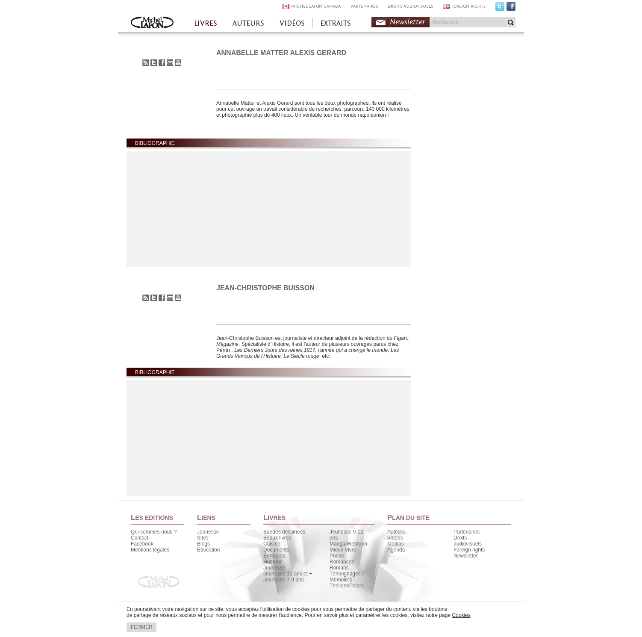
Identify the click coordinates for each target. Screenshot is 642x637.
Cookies (461, 615)
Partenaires (467, 532)
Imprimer (178, 62)
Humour (272, 562)
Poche (337, 556)
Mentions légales (150, 550)
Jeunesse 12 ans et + (287, 574)
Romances (342, 562)
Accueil (152, 23)
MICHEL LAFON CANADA (316, 6)
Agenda (396, 550)
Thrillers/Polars (347, 586)
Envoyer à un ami (170, 62)
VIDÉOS (292, 23)
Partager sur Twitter (153, 62)
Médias (395, 544)
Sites (203, 538)
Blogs (203, 544)
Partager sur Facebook (162, 62)
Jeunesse (208, 532)
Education (208, 550)
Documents (276, 550)
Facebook (511, 8)
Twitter (499, 8)
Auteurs (396, 532)
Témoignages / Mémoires (346, 577)
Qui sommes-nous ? (154, 532)
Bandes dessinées (284, 532)
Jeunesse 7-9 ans (283, 580)
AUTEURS (248, 23)
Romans (339, 568)
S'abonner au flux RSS (145, 62)
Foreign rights (469, 550)
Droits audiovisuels (468, 541)
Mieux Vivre (343, 550)
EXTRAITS (335, 23)
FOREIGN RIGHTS (468, 6)
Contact (139, 538)
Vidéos (395, 538)
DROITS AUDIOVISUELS (410, 6)
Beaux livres (277, 538)
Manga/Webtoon (348, 544)
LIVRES (205, 23)
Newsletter (407, 22)
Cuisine (271, 544)
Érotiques (274, 556)
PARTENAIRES (364, 6)
